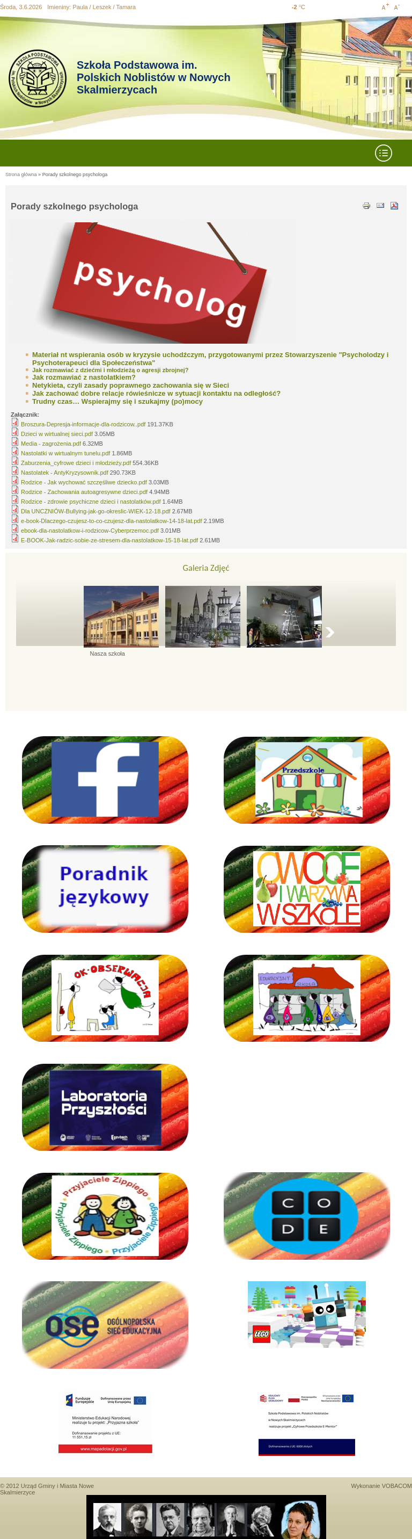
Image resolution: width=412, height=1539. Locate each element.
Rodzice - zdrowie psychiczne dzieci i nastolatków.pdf (90, 501)
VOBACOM (397, 1486)
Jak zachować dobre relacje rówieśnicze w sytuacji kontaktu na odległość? (156, 393)
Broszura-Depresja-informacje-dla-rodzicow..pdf (83, 424)
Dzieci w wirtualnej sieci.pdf (57, 434)
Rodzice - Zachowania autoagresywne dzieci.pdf (84, 492)
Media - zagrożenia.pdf (51, 443)
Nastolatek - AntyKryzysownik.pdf (64, 472)
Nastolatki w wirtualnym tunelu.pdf (65, 453)
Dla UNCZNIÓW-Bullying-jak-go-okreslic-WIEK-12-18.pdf (96, 511)
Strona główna (21, 174)
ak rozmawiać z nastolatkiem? (86, 377)
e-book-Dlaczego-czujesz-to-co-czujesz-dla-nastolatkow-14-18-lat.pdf (111, 521)
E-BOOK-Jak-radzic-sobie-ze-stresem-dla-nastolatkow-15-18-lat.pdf (109, 540)
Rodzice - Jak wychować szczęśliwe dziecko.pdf (84, 482)
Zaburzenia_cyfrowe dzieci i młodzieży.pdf (76, 463)
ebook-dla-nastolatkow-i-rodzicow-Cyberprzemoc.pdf (90, 530)
